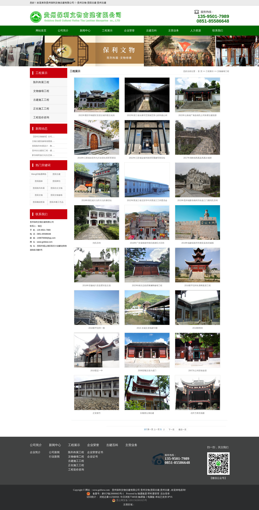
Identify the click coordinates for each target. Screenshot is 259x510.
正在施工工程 (41, 108)
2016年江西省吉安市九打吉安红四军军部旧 (97, 158)
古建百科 (151, 30)
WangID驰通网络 (38, 174)
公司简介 (63, 30)
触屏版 (141, 497)
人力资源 (195, 30)
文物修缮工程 (41, 91)
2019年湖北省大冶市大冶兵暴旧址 (97, 200)
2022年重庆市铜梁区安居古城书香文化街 (97, 115)
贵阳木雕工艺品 (56, 202)
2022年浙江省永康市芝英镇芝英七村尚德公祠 (147, 115)
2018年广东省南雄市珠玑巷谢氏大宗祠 (147, 243)
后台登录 (165, 493)
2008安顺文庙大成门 (147, 370)
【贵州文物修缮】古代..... (43, 136)
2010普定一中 (96, 370)
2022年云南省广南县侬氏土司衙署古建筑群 (197, 115)
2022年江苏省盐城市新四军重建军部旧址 (147, 158)
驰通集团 (143, 493)
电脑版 (151, 497)
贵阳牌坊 (56, 181)
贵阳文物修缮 (56, 195)
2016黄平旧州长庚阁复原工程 (197, 285)
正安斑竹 (97, 413)
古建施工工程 (41, 99)
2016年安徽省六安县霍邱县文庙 (97, 285)
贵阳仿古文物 (56, 188)
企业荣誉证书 (95, 452)
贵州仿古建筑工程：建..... (43, 150)
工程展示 (107, 30)
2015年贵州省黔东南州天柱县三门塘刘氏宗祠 (197, 200)
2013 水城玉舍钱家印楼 (147, 328)
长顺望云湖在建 (147, 413)
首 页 (200, 71)
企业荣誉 (129, 30)
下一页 (171, 429)
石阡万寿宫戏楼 (198, 413)
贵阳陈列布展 (39, 188)
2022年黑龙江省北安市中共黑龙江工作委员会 (147, 200)
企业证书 (92, 456)
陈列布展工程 (41, 82)
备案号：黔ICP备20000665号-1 (108, 493)
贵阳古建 (56, 174)
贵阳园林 (39, 181)
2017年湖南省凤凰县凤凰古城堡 (197, 158)
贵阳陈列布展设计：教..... (43, 146)
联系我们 (217, 30)
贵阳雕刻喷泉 (39, 202)
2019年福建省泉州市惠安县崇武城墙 (197, 243)
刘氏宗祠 (97, 243)
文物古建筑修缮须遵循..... (43, 141)
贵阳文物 (39, 195)
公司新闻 (54, 452)
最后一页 (182, 429)
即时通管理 (153, 493)
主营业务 (173, 30)
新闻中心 (85, 30)
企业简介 (35, 452)
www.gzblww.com (101, 490)
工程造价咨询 (41, 117)
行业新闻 (54, 456)
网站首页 (41, 30)
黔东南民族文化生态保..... (43, 155)
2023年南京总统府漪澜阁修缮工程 (147, 285)
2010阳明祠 (197, 328)
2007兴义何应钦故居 (197, 370)
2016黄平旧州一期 (96, 328)
